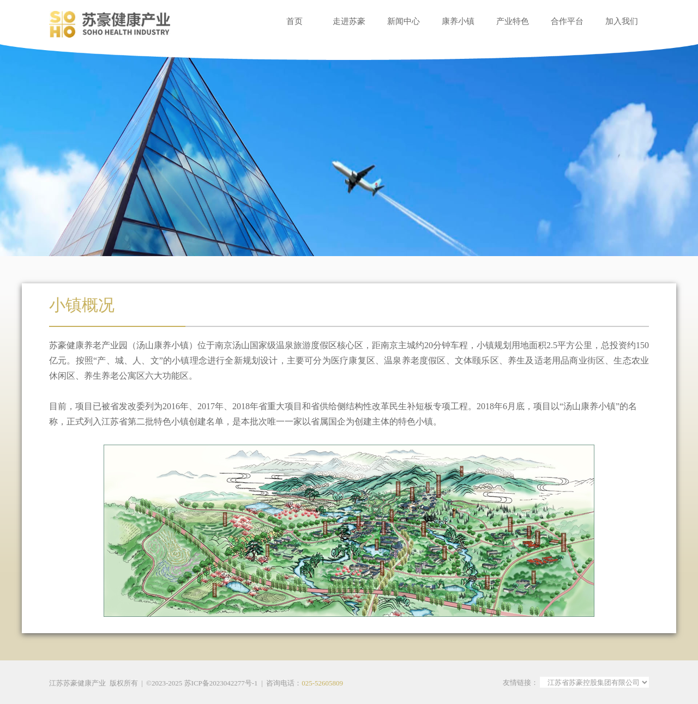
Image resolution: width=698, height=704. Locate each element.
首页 (294, 21)
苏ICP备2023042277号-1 (221, 683)
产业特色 (512, 21)
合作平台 (567, 21)
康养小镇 (458, 21)
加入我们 (621, 21)
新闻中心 (403, 21)
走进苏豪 (349, 21)
